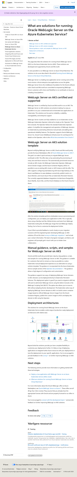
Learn (29, 20)
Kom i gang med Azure (67, 7)
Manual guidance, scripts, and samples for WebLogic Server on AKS (48, 48)
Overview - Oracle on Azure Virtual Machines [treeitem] (13, 28)
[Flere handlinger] (73, 20)
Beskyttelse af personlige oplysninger (50, 469)
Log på (73, 2)
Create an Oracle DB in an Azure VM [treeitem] (14, 36)
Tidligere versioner (21, 469)
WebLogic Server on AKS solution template (41, 46)
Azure (34, 20)
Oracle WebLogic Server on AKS (62, 153)
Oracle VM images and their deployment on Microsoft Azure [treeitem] (14, 60)
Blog (29, 469)
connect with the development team (53, 400)
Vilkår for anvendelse (45, 471)
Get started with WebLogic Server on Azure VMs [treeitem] (12, 43)
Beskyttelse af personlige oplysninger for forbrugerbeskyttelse (19, 471)
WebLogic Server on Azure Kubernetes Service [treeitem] (12, 48)
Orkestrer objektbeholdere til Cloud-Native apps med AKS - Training (47, 434)
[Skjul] (21, 20)
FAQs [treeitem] (5, 81)
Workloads (52, 20)
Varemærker (56, 471)
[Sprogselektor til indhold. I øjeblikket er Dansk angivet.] (5, 464)
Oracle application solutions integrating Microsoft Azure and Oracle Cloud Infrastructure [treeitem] (14, 54)
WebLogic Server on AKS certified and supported (42, 44)
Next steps (32, 53)
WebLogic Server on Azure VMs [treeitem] (14, 39)
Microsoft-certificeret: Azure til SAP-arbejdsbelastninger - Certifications (48, 445)
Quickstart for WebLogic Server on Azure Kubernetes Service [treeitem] (13, 65)
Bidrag (36, 469)
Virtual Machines (42, 20)
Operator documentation (54, 269)
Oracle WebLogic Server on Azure (49, 388)
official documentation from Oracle (61, 137)
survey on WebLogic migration (54, 235)
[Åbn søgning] (68, 2)
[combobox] (12, 23)
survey (45, 356)
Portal (56, 7)
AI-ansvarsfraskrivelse (8, 469)
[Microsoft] (3, 2)
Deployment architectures (36, 51)
